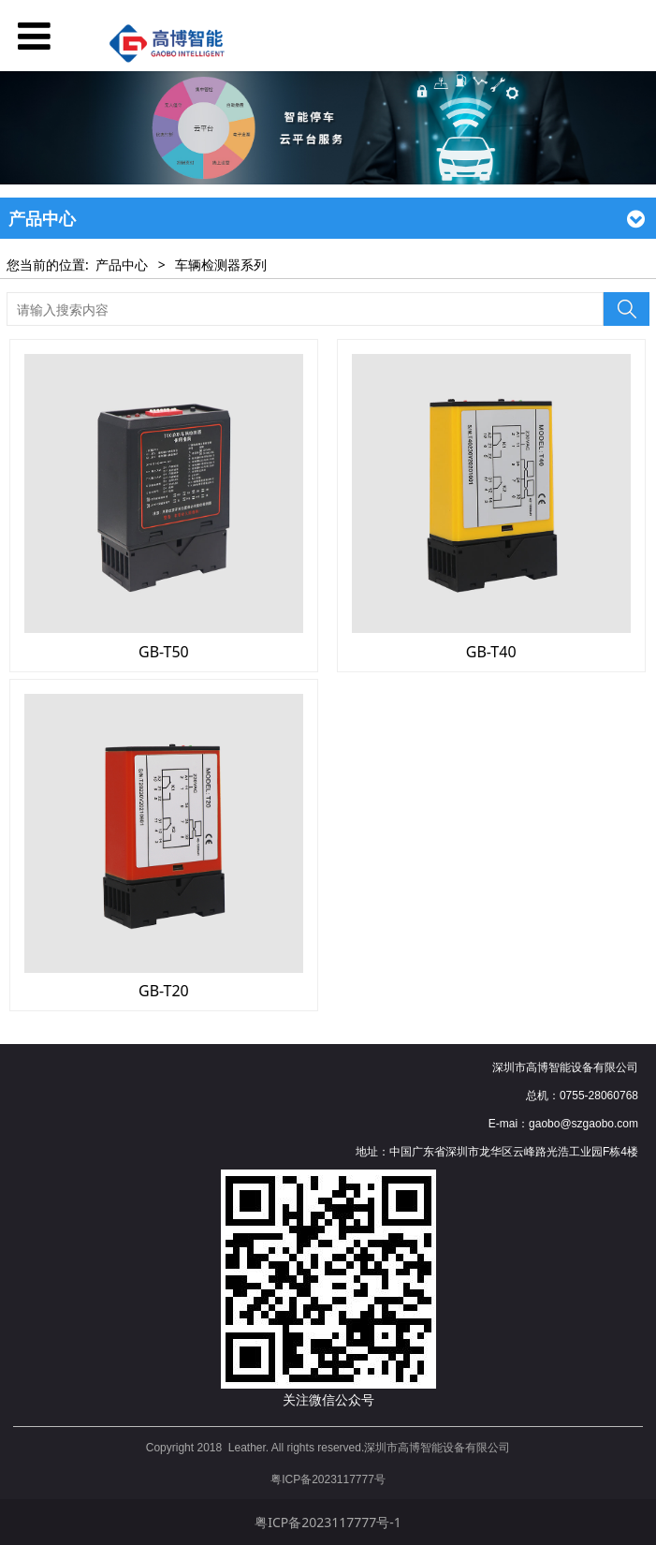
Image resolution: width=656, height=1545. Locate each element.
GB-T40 (491, 651)
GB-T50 (163, 651)
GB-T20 (163, 990)
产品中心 (121, 264)
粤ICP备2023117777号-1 (328, 1522)
